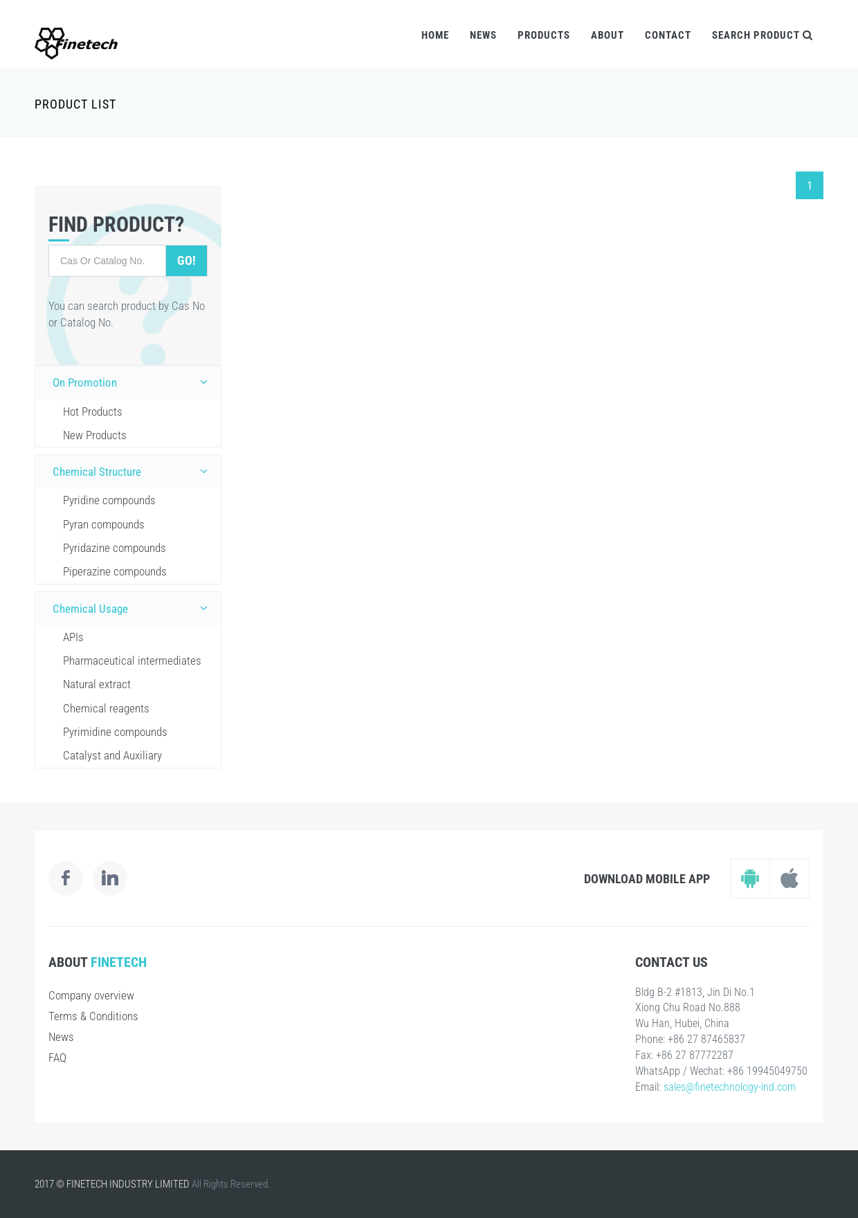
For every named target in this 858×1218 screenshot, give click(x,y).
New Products (95, 435)
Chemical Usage (133, 608)
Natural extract (97, 684)
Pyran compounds (104, 524)
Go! (186, 260)
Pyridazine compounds (114, 548)
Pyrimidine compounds (115, 732)
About (607, 35)
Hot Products (92, 411)
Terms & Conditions (93, 1016)
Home (435, 35)
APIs (73, 637)
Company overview (91, 995)
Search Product (762, 35)
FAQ (57, 1057)
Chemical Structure (133, 471)
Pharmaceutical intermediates (132, 660)
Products (544, 35)
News (483, 35)
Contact (668, 35)
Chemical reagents (106, 708)
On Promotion (133, 381)
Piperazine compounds (115, 571)
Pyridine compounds (109, 500)
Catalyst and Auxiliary (112, 755)
